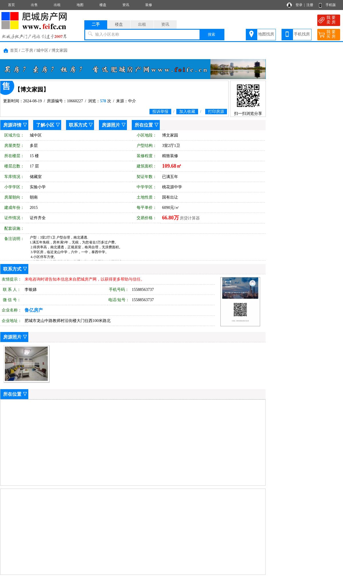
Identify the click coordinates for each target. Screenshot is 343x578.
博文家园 (59, 50)
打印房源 (216, 111)
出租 (57, 5)
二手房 (27, 50)
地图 (80, 5)
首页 (11, 5)
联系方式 (78, 125)
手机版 (331, 5)
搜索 (211, 34)
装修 (148, 5)
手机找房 (302, 34)
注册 (309, 5)
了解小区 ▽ (48, 125)
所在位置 (144, 125)
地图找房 (266, 34)
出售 (34, 5)
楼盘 (102, 5)
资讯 (125, 5)
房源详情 (12, 125)
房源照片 (111, 125)
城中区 (42, 50)
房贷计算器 (190, 218)
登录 (299, 5)
